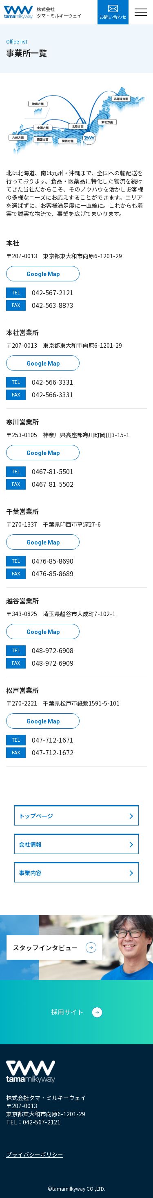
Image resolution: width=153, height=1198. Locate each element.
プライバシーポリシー (34, 1154)
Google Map (43, 274)
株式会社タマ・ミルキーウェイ (59, 12)
